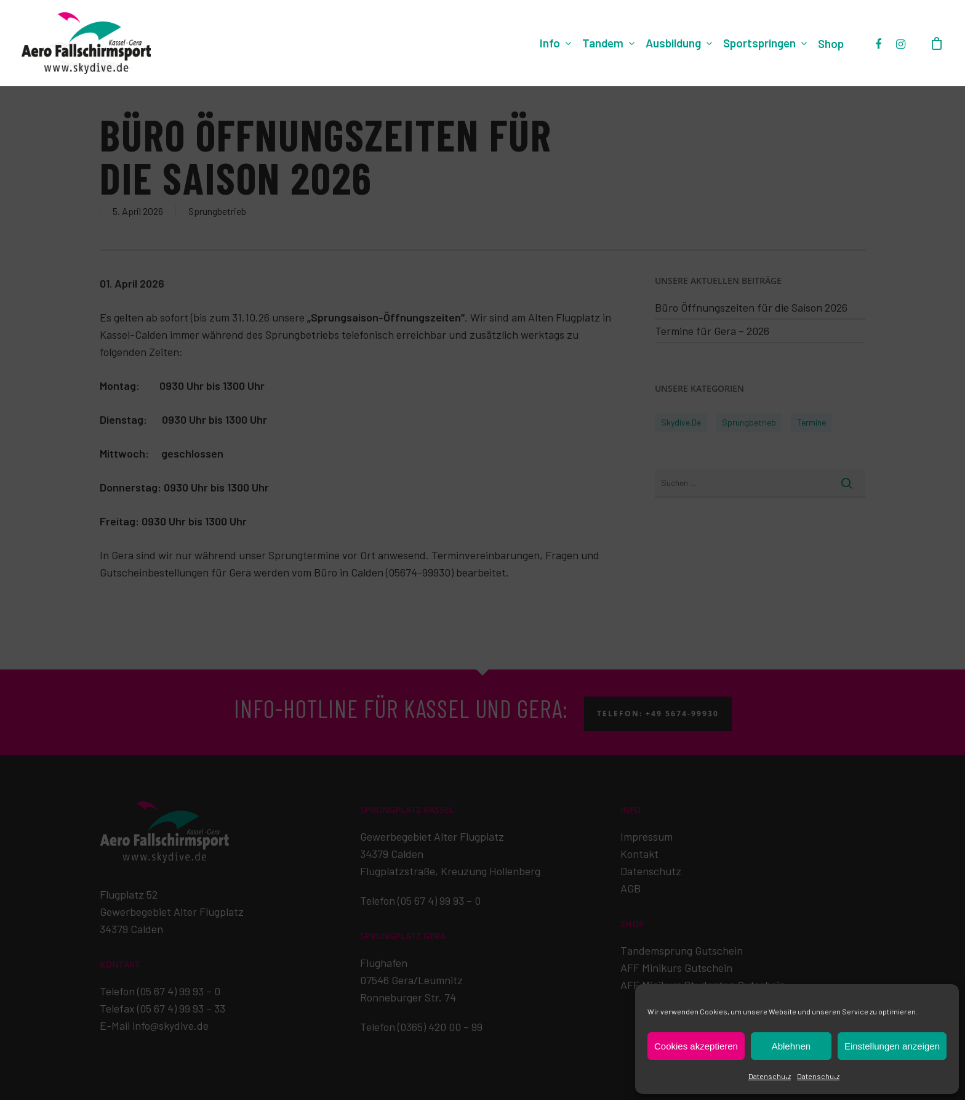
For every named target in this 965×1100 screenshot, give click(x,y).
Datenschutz (769, 1076)
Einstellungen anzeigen (892, 1046)
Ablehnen (791, 1046)
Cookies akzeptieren (696, 1046)
